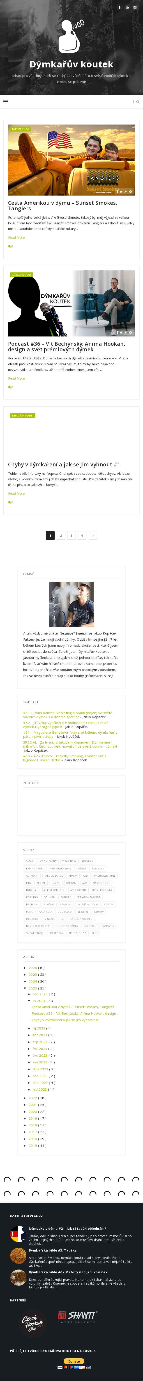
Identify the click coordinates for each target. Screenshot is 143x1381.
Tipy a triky (69, 861)
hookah (87, 861)
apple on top (101, 882)
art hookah (78, 890)
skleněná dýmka (88, 904)
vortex (108, 904)
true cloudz (77, 933)
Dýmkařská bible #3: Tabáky (53, 1250)
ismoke (81, 868)
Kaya (85, 875)
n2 (62, 918)
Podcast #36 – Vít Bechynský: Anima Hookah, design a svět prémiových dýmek (66, 346)
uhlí (95, 933)
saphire (66, 897)
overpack (90, 926)
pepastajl (66, 904)
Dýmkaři (71, 882)
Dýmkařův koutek (71, 64)
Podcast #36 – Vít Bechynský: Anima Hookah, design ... (75, 1013)
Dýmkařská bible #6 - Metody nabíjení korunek (68, 1272)
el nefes (83, 911)
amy (84, 882)
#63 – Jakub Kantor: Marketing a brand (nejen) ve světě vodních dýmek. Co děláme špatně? (67, 715)
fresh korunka (102, 890)
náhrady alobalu (80, 918)
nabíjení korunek (53, 890)
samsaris (108, 926)
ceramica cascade (88, 897)
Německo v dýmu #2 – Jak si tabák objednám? (67, 1228)
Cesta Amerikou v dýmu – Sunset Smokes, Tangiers (62, 206)
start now (56, 933)
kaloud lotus (53, 875)
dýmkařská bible (60, 868)
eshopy (99, 911)
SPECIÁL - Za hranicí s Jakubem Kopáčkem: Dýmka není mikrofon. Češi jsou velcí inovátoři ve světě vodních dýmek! (70, 744)
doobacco (65, 911)
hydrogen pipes (104, 875)
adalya (73, 875)
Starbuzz (98, 868)
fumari (55, 882)
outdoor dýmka (67, 926)
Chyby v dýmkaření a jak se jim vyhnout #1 (64, 464)
